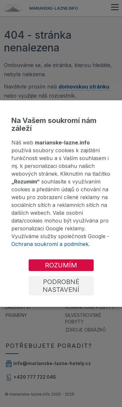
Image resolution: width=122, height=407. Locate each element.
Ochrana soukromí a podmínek (49, 244)
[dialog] (61, 203)
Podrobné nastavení (61, 285)
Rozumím (61, 265)
